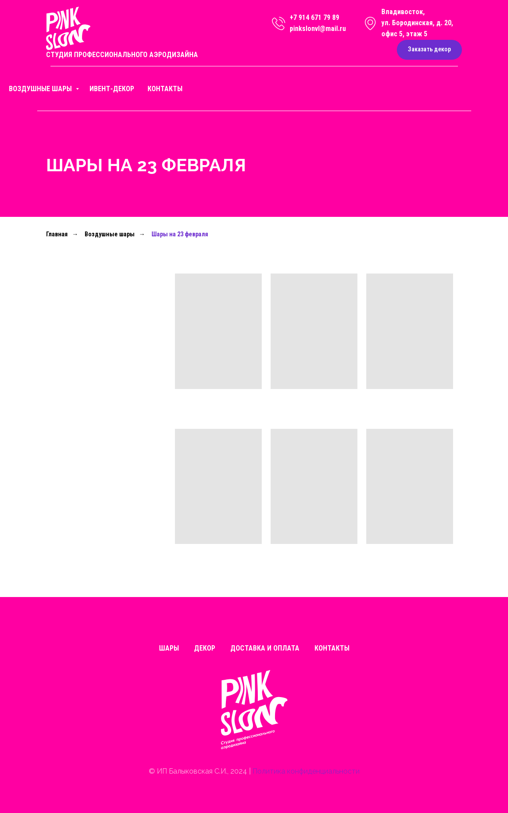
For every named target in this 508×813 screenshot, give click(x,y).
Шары (169, 648)
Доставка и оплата (264, 648)
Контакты (164, 89)
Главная (57, 234)
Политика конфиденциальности (306, 771)
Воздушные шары (41, 89)
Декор (204, 648)
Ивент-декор (111, 89)
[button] (429, 50)
